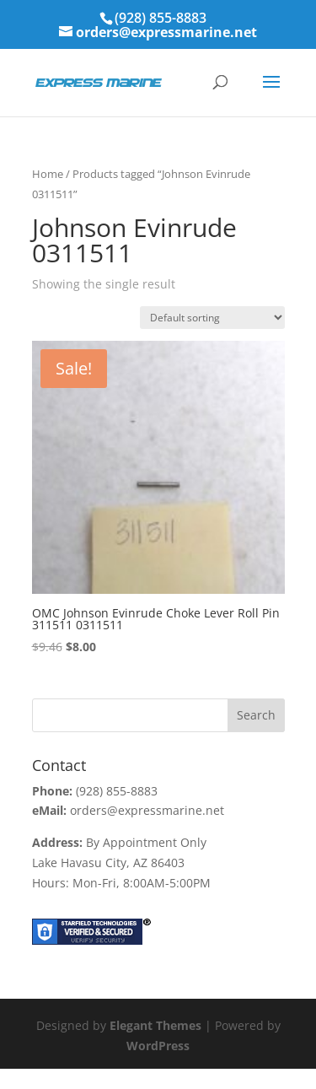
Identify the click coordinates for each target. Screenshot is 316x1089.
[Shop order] (212, 317)
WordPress (158, 1046)
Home (47, 173)
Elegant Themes (155, 1025)
